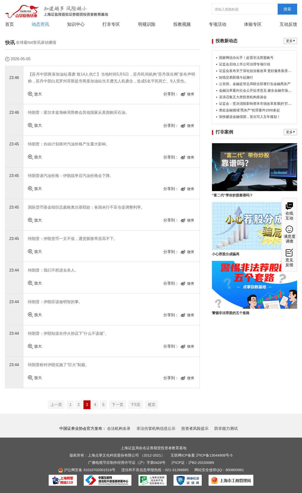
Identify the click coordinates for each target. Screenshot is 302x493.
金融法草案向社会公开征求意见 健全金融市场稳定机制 (260, 90)
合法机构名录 (118, 428)
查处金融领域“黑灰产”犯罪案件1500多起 (249, 110)
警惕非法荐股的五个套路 (230, 313)
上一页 (56, 405)
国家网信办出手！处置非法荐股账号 (246, 58)
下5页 (135, 405)
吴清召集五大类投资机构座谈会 (243, 97)
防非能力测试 (226, 428)
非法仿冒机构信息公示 (156, 428)
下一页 (117, 405)
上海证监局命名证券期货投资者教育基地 (153, 448)
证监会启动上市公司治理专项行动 (244, 64)
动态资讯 (40, 24)
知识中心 (76, 24)
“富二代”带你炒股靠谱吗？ (232, 195)
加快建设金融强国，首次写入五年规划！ (249, 117)
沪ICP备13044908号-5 (214, 455)
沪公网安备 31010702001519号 (86, 470)
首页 (9, 24)
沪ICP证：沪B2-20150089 (192, 462)
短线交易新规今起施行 (236, 77)
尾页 (152, 405)
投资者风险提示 (195, 428)
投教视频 (182, 24)
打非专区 (111, 24)
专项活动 (217, 24)
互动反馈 (288, 24)
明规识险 (147, 24)
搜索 (287, 9)
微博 (187, 94)
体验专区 (253, 24)
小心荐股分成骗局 (225, 254)
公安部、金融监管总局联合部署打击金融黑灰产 (255, 84)
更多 (290, 41)
